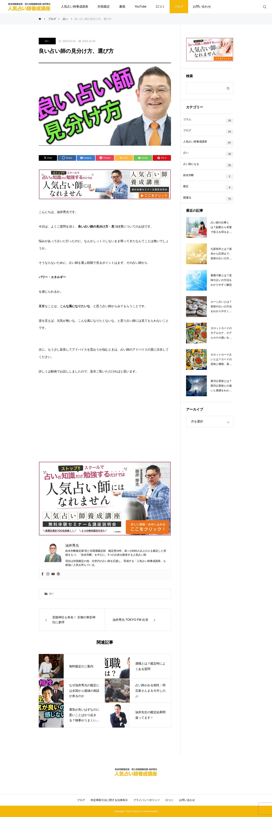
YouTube (141, 6)
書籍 (122, 6)
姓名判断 (191, 186)
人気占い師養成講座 (74, 6)
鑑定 (189, 199)
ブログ (178, 6)
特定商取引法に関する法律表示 (109, 800)
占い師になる (194, 173)
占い (47, 41)
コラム (190, 120)
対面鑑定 (104, 6)
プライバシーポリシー (146, 800)
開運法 (190, 212)
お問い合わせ (202, 6)
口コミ (160, 6)
